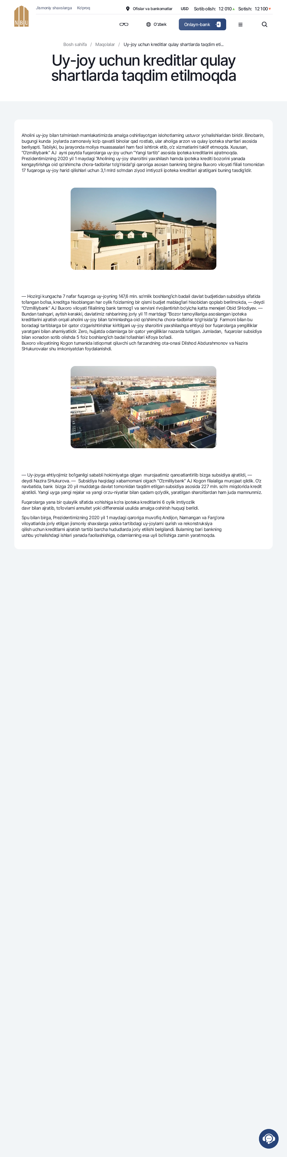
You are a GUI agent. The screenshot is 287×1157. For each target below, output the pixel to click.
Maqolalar (105, 44)
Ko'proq (83, 7)
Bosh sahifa (75, 44)
